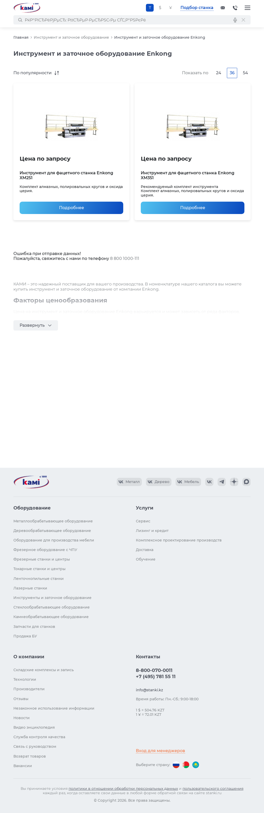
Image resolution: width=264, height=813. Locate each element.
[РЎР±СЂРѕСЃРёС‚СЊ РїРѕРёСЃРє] (243, 20)
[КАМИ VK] (209, 482)
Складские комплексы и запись (43, 670)
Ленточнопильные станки (38, 578)
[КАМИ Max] (246, 482)
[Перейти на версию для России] (176, 764)
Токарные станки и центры (39, 568)
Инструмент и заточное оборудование (71, 37)
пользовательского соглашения (213, 788)
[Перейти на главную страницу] (26, 8)
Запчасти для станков (34, 626)
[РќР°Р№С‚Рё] (20, 20)
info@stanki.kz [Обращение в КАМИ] (149, 690)
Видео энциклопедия (34, 727)
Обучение (145, 559)
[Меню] (247, 8)
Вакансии (22, 765)
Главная (21, 37)
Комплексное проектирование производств (179, 540)
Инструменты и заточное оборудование (52, 597)
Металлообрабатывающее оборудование (53, 521)
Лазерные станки (30, 588)
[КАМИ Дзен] (234, 482)
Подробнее (71, 207)
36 (232, 72)
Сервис (143, 521)
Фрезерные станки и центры (41, 559)
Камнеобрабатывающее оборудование (51, 616)
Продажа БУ (25, 636)
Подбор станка (196, 7)
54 (245, 72)
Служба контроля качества (39, 737)
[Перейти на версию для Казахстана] (195, 764)
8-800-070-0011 (235, 8)
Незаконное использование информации (53, 708)
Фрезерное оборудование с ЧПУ (45, 549)
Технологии (24, 679)
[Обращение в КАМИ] (223, 8)
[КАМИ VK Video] (129, 482)
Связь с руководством (34, 746)
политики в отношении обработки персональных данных (123, 788)
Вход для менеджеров (160, 750)
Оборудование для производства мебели (53, 540)
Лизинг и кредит (152, 530)
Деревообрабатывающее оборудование (52, 530)
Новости (21, 718)
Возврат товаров (29, 756)
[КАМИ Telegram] (222, 482)
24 (218, 72)
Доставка (144, 549)
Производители (29, 689)
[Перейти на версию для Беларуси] (186, 764)
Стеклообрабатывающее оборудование (51, 607)
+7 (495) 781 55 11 (156, 676)
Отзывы (20, 698)
